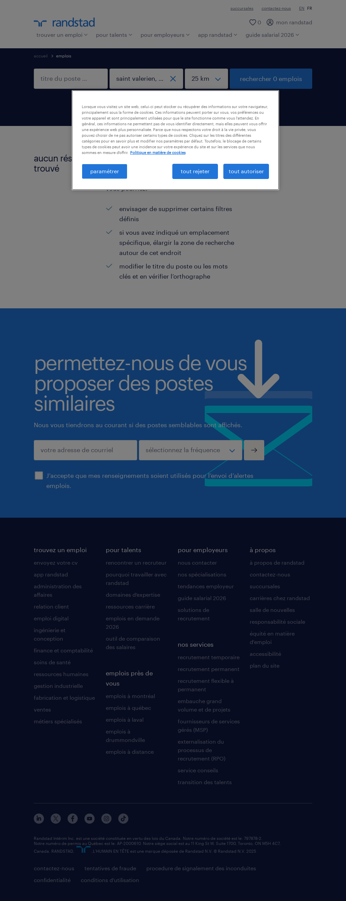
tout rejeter (195, 171)
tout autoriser (246, 171)
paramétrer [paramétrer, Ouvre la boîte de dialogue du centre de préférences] (104, 171)
